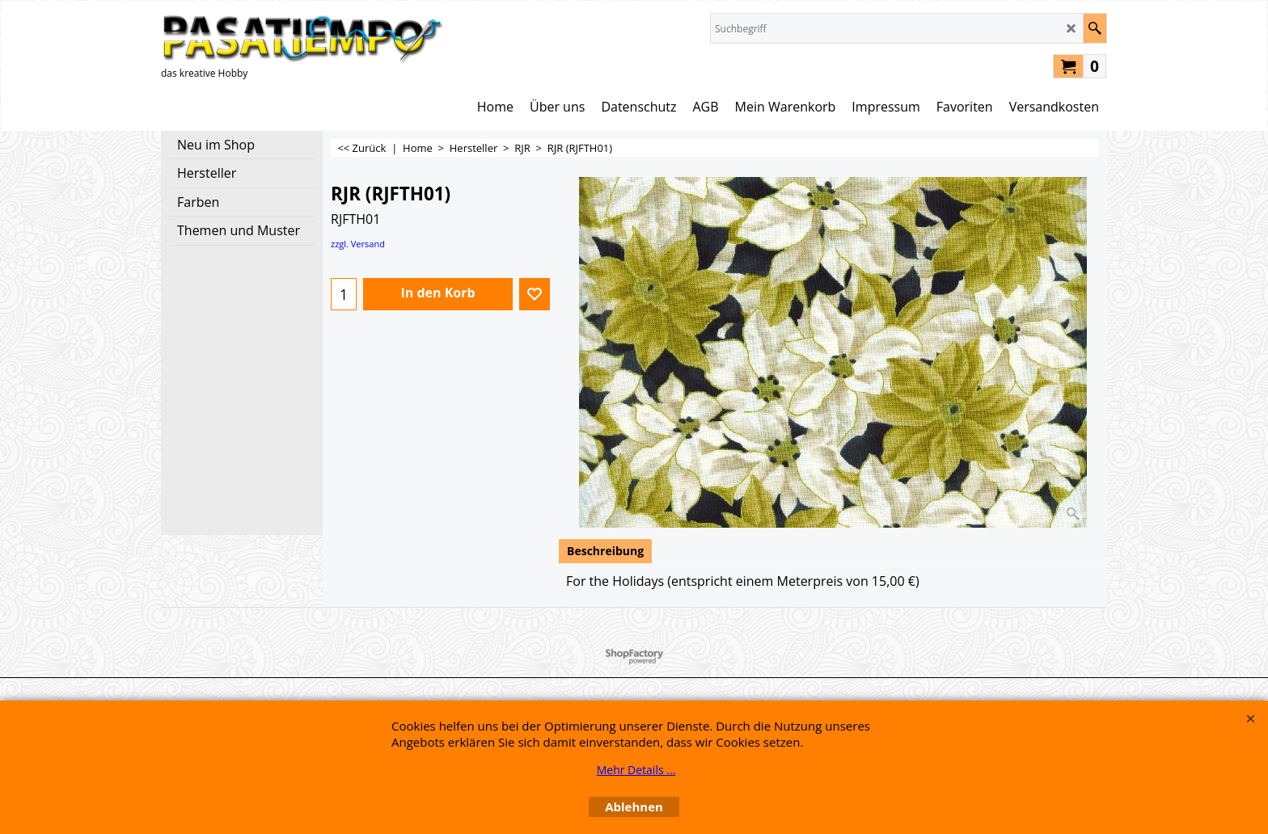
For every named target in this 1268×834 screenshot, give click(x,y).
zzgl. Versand (358, 244)
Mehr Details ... (636, 769)
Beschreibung (605, 550)
